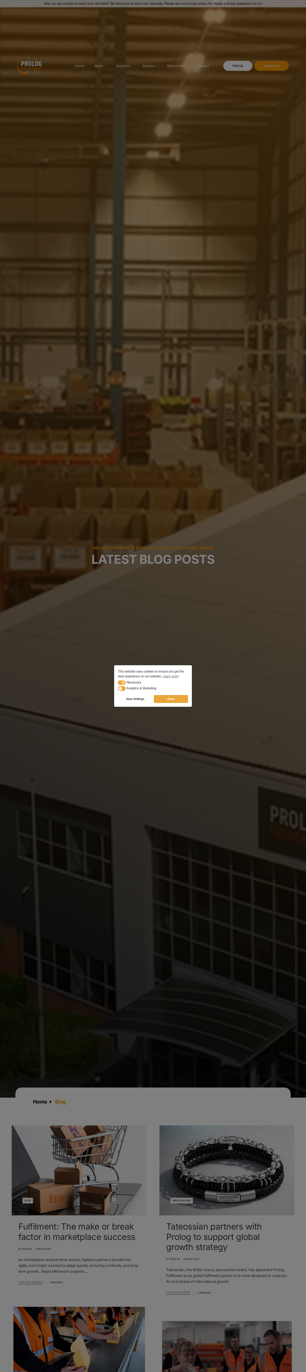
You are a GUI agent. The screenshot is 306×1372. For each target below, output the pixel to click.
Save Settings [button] (135, 698)
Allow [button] (171, 698)
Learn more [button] (170, 676)
